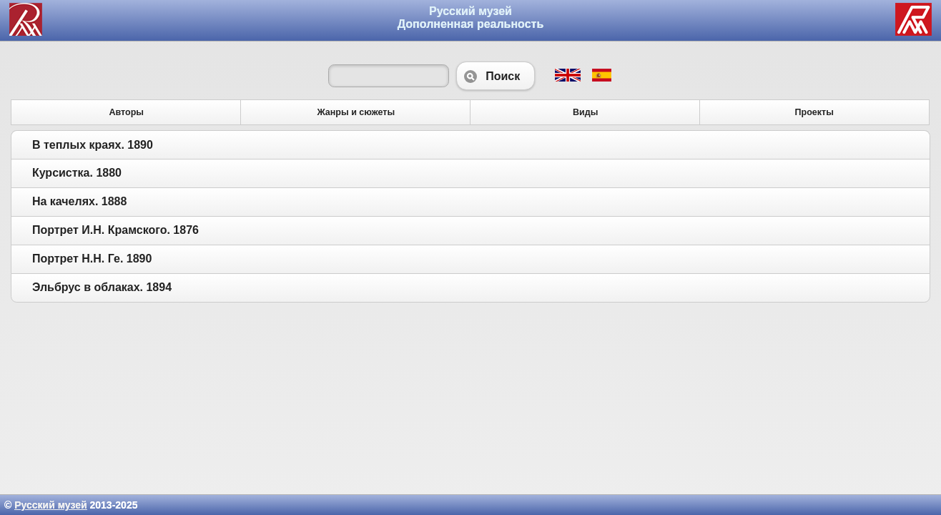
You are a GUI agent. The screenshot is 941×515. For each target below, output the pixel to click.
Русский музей (50, 505)
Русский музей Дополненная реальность (471, 17)
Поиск (495, 75)
